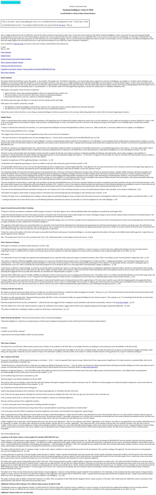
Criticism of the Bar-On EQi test (11, 66)
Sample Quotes (5, 56)
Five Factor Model (122, 302)
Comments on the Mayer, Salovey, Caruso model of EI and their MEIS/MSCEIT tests (28, 69)
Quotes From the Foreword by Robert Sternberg (16, 59)
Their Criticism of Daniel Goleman (12, 62)
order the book (18, 44)
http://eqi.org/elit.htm (90, 367)
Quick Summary (6, 52)
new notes (62, 25)
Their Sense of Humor (8, 72)
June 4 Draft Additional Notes (10, 434)
